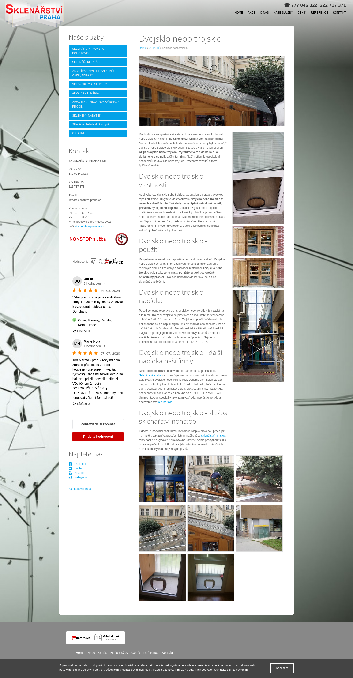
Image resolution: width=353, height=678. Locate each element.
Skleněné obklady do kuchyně (90, 124)
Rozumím (282, 668)
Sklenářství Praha (150, 375)
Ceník (302, 12)
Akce (251, 12)
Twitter (76, 468)
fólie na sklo (165, 402)
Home (239, 12)
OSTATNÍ (154, 47)
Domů (142, 47)
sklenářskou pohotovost (89, 226)
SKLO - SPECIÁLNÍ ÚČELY (89, 84)
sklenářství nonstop (213, 435)
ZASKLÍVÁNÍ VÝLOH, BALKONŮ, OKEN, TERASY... (93, 73)
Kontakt (339, 12)
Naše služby (283, 12)
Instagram (78, 477)
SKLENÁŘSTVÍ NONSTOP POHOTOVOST (89, 51)
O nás (264, 12)
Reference (319, 12)
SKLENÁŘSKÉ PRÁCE (86, 62)
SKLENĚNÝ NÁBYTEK (86, 115)
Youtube (76, 473)
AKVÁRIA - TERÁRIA (85, 93)
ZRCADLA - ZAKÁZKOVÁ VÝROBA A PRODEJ (95, 104)
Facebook (78, 464)
